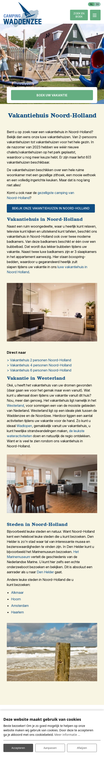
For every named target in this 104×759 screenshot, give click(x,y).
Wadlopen (24, 426)
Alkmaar (17, 592)
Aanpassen (50, 748)
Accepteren (18, 748)
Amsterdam (20, 605)
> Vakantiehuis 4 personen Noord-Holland (39, 365)
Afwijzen (82, 748)
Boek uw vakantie (52, 95)
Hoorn (16, 599)
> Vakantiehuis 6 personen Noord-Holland (39, 370)
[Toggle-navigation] (95, 15)
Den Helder (45, 572)
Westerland (15, 405)
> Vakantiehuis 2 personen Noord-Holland (39, 360)
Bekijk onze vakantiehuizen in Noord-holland (51, 208)
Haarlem (17, 612)
